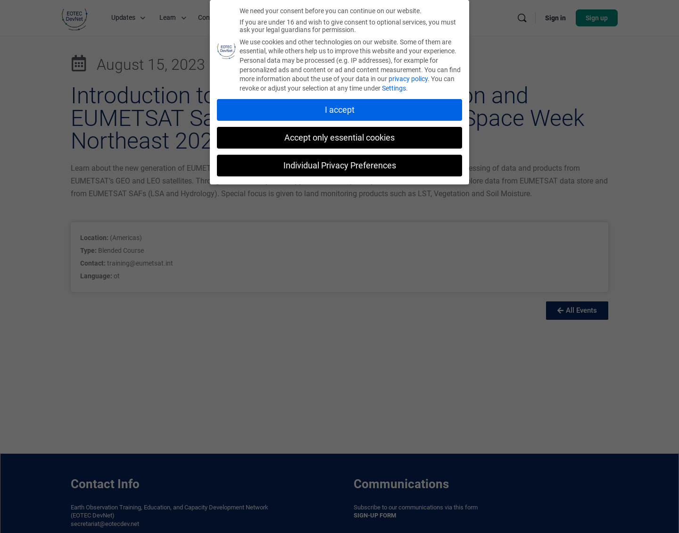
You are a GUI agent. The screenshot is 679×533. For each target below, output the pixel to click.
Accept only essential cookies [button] (339, 137)
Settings (394, 88)
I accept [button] (340, 110)
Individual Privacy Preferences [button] (339, 165)
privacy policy (408, 79)
